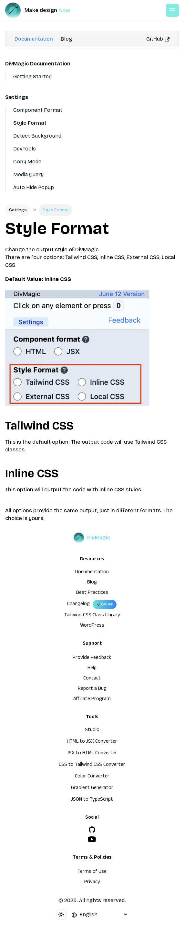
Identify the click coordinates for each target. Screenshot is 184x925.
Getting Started (32, 76)
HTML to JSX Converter (92, 742)
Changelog (78, 604)
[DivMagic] (44, 10)
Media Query (28, 174)
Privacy (92, 882)
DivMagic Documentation (37, 64)
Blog (66, 39)
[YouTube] (92, 839)
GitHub (157, 39)
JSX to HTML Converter (92, 753)
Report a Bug (92, 689)
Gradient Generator (92, 788)
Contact (92, 679)
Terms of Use (92, 872)
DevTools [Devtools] (24, 149)
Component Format (37, 110)
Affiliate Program (92, 699)
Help (92, 668)
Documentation (34, 39)
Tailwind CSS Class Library (92, 616)
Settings (16, 97)
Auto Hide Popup (33, 187)
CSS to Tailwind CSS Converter (92, 765)
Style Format (29, 123)
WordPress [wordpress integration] (92, 626)
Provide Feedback (92, 658)
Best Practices (92, 593)
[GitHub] (92, 829)
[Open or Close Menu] (172, 10)
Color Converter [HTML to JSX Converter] (92, 777)
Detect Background (37, 136)
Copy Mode (27, 162)
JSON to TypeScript (92, 800)
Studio (92, 730)
